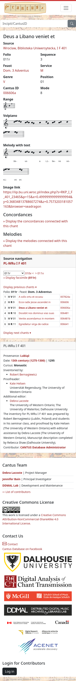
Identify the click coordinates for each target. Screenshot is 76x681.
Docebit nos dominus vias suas (36, 313)
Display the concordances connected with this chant (35, 223)
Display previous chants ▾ (20, 287)
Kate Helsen (17, 383)
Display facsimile (21, 278)
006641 (64, 324)
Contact (10, 544)
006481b (65, 318)
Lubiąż (24, 356)
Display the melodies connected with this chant (35, 243)
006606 (64, 302)
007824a (65, 296)
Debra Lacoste (19, 401)
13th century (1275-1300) (28, 360)
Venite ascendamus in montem (36, 318)
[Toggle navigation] (66, 8)
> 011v (39, 273)
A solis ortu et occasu (31, 296)
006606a (9, 93)
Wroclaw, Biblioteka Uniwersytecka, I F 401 (35, 48)
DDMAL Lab (10, 485)
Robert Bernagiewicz (23, 374)
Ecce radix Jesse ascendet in (35, 302)
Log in (9, 671)
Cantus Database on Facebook (22, 549)
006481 (64, 313)
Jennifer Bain (11, 479)
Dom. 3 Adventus (16, 70)
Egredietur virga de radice (34, 324)
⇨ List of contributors (16, 492)
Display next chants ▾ (17, 333)
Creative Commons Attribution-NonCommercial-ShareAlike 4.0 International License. (34, 519)
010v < (29, 273)
